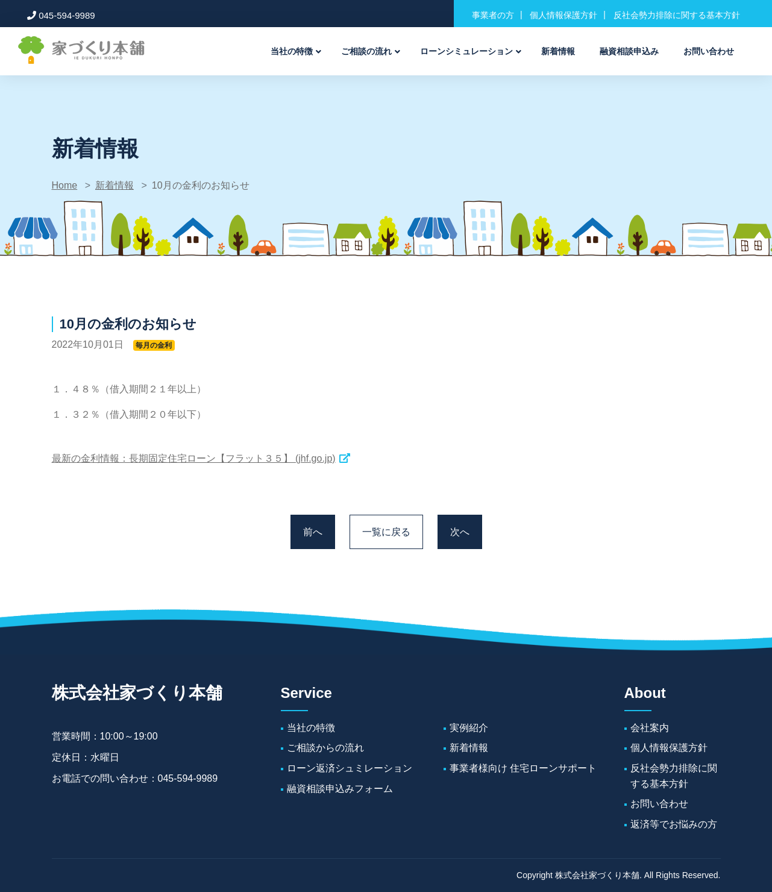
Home (65, 185)
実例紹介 (469, 728)
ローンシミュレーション (466, 51)
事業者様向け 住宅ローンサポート (523, 768)
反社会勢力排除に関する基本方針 (677, 15)
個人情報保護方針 (563, 15)
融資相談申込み (629, 51)
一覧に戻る (386, 532)
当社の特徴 (292, 51)
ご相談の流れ (366, 51)
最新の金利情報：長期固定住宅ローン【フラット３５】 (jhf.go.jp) (194, 458)
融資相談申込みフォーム (340, 789)
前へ (312, 532)
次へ (459, 532)
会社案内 (649, 728)
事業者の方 (493, 15)
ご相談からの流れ (325, 748)
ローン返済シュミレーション (349, 768)
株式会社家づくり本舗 (137, 692)
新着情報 (558, 51)
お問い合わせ (708, 51)
